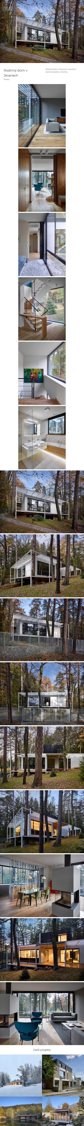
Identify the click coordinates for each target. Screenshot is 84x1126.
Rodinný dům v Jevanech (42, 48)
